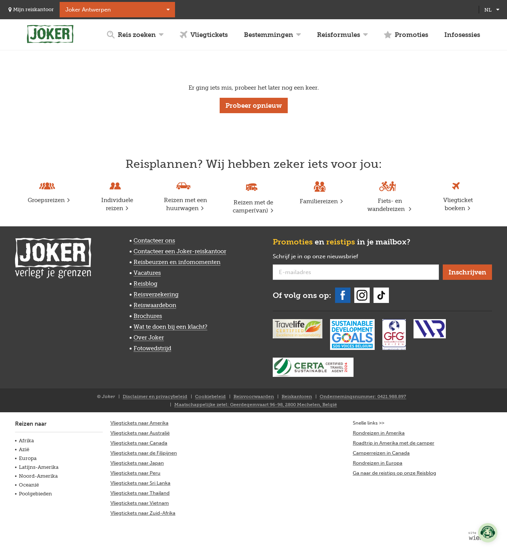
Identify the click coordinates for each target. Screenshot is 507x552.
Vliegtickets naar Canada (138, 443)
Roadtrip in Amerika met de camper (393, 443)
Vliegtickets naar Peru (135, 473)
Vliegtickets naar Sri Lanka (140, 483)
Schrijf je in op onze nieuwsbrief (328, 257)
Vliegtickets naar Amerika (139, 423)
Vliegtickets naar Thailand (140, 493)
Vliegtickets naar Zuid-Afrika (142, 513)
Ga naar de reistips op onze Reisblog (394, 473)
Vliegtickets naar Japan (137, 463)
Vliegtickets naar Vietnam (139, 503)
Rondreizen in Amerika (379, 433)
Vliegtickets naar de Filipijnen (143, 453)
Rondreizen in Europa (377, 463)
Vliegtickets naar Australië (140, 433)
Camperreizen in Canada (381, 453)
